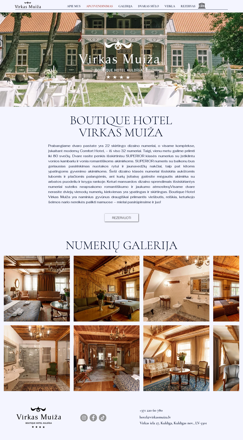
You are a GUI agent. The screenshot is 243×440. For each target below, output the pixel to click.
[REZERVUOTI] (121, 218)
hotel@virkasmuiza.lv (155, 417)
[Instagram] (84, 417)
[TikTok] (102, 417)
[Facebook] (93, 417)
